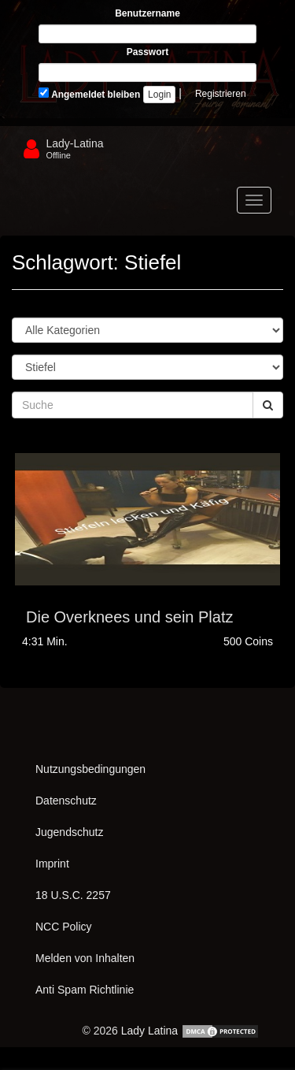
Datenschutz (66, 800)
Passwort (147, 52)
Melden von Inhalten (85, 958)
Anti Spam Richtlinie (84, 989)
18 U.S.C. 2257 (73, 895)
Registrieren (220, 93)
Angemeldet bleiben (89, 93)
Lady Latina (149, 1030)
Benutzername (147, 13)
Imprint (52, 863)
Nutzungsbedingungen (90, 769)
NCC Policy (63, 926)
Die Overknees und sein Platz (129, 617)
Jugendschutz (69, 832)
